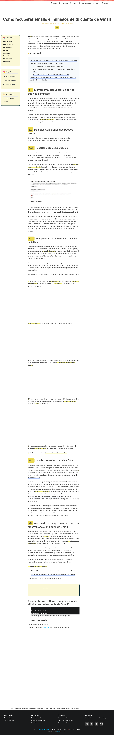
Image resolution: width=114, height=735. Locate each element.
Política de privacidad (10, 718)
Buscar (105, 3)
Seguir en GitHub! (9, 85)
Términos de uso (9, 720)
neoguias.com (44, 729)
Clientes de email (8, 98)
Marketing (6, 56)
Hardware (6, 50)
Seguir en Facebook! (9, 80)
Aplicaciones (7, 41)
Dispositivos (7, 47)
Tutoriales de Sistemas (64, 718)
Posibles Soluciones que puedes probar (47, 63)
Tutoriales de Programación (66, 723)
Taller (96, 3)
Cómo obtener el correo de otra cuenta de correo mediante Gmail (53, 571)
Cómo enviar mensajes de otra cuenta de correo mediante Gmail (53, 574)
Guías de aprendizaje (37, 718)
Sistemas (6, 61)
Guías (73, 3)
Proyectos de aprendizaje (38, 720)
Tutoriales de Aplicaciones (65, 720)
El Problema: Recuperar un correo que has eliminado (53, 60)
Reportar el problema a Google (48, 66)
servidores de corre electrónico (49, 44)
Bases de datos (8, 44)
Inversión (6, 53)
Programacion (8, 58)
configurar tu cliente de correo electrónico (47, 496)
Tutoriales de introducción (38, 723)
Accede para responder (39, 620)
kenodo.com (61, 731)
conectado (46, 627)
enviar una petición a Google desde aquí (64, 212)
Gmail (57, 27)
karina (45, 588)
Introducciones (85, 3)
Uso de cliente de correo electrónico (51, 74)
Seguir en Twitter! (9, 76)
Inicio (53, 3)
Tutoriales (63, 3)
